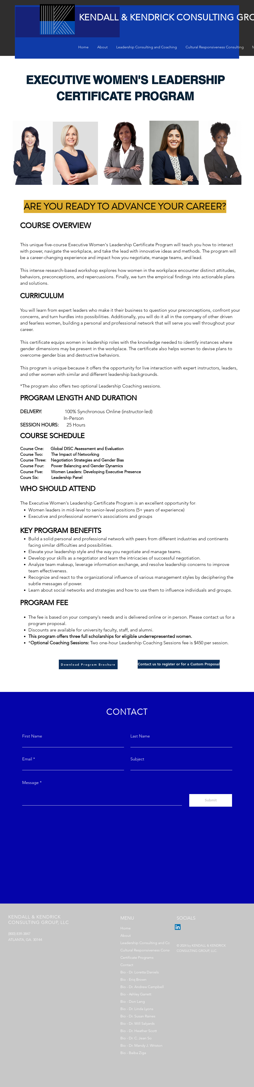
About (125, 935)
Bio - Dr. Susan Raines (137, 1016)
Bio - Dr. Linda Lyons (136, 1009)
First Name (32, 736)
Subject (137, 759)
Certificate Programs (137, 957)
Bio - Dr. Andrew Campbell (141, 987)
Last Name (140, 736)
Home (125, 928)
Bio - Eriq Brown (133, 979)
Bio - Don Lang (132, 1001)
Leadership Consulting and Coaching (141, 943)
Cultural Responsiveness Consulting (141, 950)
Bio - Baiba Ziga (133, 1053)
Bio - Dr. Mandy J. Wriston (141, 1045)
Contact (126, 965)
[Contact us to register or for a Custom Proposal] (179, 664)
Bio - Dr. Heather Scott (138, 1031)
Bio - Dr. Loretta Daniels (139, 972)
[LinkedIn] (178, 927)
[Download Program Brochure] (88, 664)
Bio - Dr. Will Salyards (137, 1023)
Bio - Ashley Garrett (135, 994)
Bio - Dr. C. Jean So (136, 1038)
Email (27, 759)
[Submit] (210, 800)
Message (30, 783)
